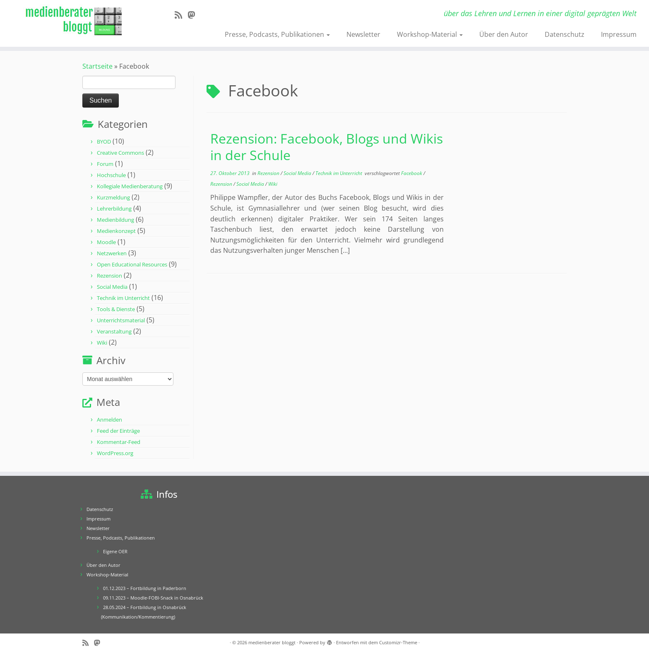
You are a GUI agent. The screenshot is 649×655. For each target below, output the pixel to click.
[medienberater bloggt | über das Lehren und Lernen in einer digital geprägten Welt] (75, 21)
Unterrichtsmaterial (121, 320)
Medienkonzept (116, 231)
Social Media (112, 286)
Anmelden (109, 419)
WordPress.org (115, 453)
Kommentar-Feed (118, 442)
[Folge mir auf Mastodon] (193, 15)
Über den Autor (503, 34)
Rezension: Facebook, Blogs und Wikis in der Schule (326, 147)
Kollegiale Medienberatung (130, 186)
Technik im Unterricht (123, 298)
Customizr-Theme (398, 642)
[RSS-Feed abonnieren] (181, 15)
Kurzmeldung (113, 197)
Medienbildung (115, 219)
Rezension (109, 275)
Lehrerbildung (114, 208)
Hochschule (111, 175)
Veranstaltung (114, 331)
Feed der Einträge (118, 430)
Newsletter (363, 34)
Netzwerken (112, 253)
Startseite (97, 66)
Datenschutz (564, 34)
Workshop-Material (430, 34)
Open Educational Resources (132, 264)
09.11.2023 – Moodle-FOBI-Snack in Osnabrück (153, 598)
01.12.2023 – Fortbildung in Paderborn (144, 588)
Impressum (619, 34)
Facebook (412, 173)
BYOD (104, 141)
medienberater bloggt (272, 642)
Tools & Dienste (116, 309)
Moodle (106, 242)
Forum (105, 164)
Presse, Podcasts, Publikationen (277, 34)
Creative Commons (120, 152)
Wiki (102, 342)
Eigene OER (115, 551)
